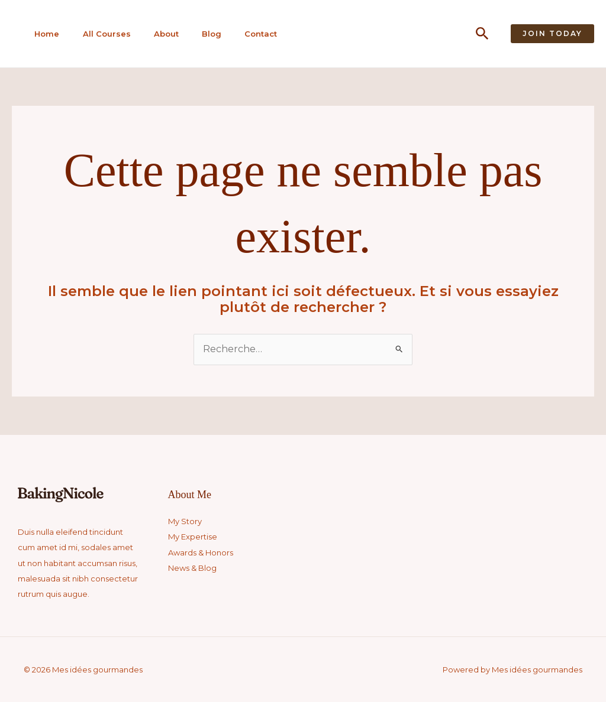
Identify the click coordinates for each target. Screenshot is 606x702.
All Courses (102, 33)
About (160, 33)
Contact (252, 33)
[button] (482, 34)
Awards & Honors (200, 552)
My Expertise (192, 536)
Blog (204, 33)
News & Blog (192, 568)
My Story (185, 521)
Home (43, 33)
